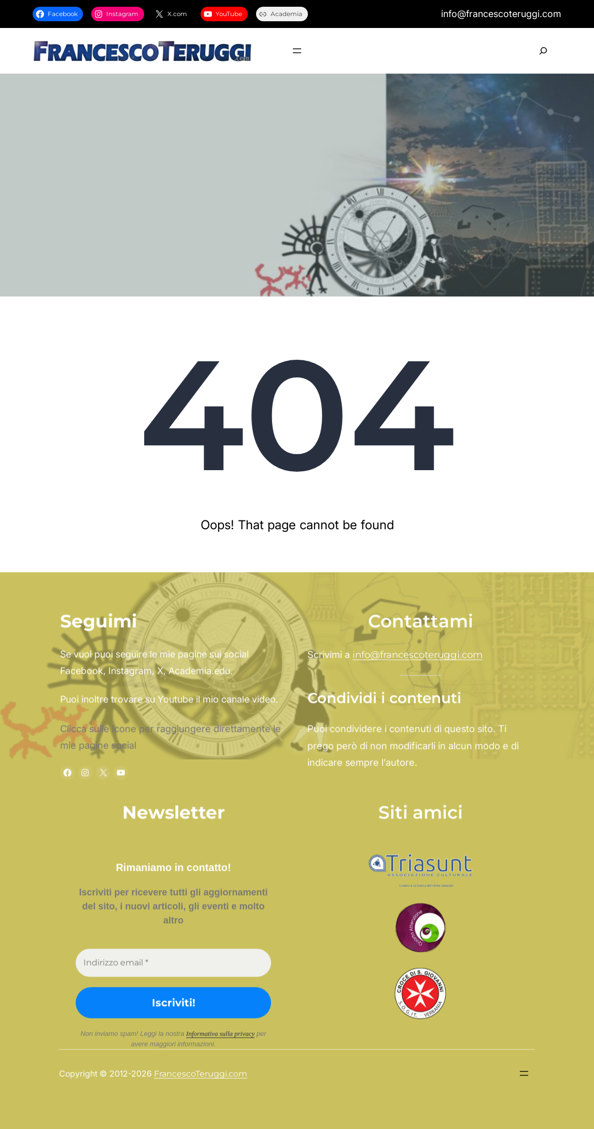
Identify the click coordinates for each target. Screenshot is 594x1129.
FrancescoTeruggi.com (200, 648)
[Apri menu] (297, 51)
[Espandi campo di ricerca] (543, 51)
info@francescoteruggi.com (417, 1079)
